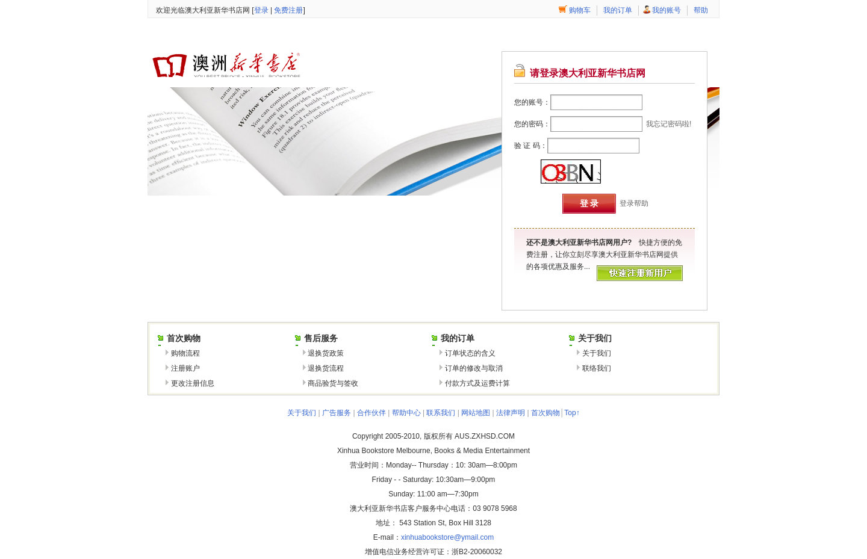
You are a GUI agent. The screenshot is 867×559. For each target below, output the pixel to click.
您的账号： (532, 102)
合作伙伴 (371, 413)
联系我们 (440, 413)
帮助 (701, 10)
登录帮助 (634, 203)
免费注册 (288, 10)
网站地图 (475, 413)
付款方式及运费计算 (477, 383)
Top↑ (571, 413)
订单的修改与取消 (474, 368)
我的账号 (666, 10)
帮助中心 (406, 413)
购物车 (580, 10)
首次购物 (545, 413)
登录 (261, 10)
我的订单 (617, 10)
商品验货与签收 (333, 383)
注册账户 (185, 368)
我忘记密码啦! (668, 124)
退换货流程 (326, 368)
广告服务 (336, 413)
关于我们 (596, 353)
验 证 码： (530, 145)
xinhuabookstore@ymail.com (447, 537)
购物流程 (185, 353)
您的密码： (532, 124)
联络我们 (596, 368)
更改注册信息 (192, 383)
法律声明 (510, 413)
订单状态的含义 (470, 353)
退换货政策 (326, 353)
